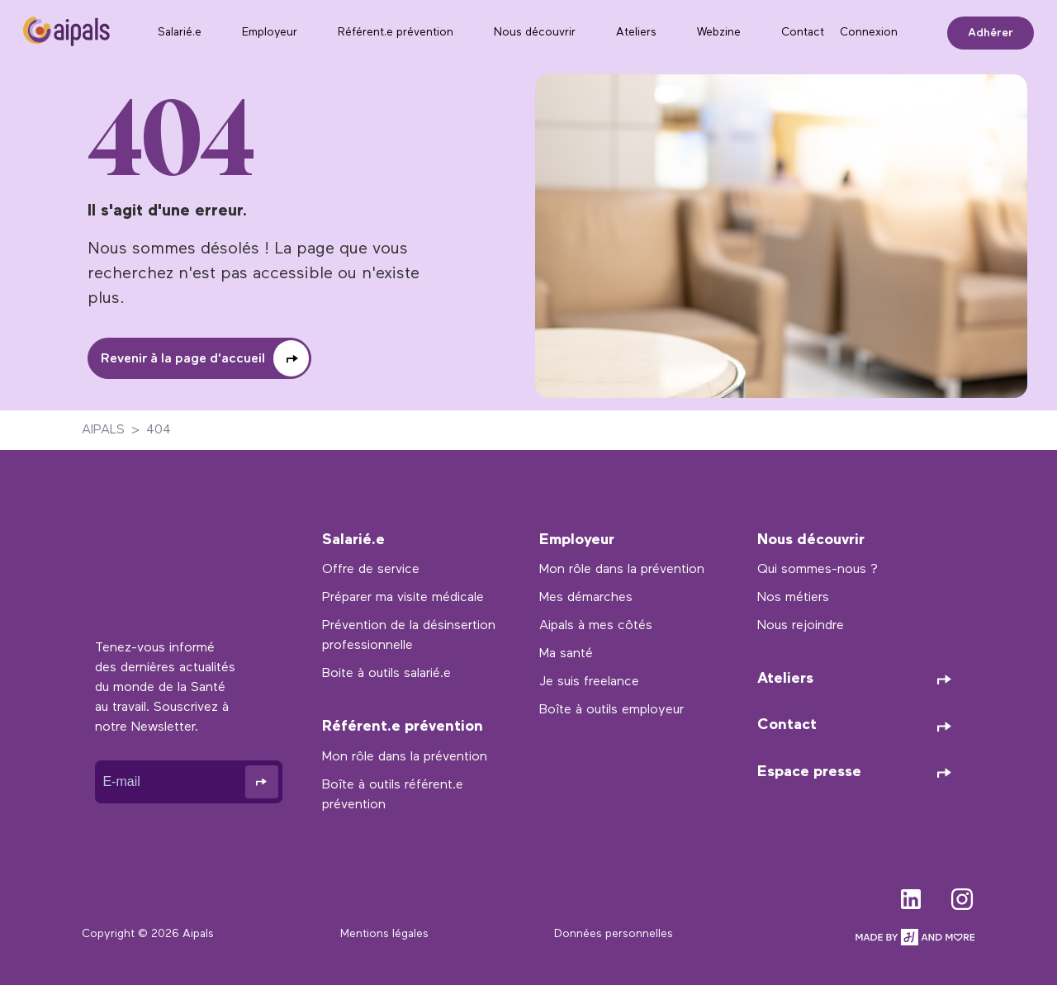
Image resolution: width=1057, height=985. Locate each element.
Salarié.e (179, 32)
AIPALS (103, 430)
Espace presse (809, 772)
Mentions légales (384, 934)
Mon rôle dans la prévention (404, 757)
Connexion (869, 32)
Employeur (269, 32)
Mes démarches (586, 597)
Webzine (719, 32)
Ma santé (566, 654)
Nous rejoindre (800, 625)
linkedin (911, 895)
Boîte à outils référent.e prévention (392, 795)
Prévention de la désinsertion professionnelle (408, 635)
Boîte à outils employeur (611, 710)
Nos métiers (793, 597)
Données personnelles (613, 934)
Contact (802, 32)
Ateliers (636, 32)
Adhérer (990, 33)
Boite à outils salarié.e (386, 673)
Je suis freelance (589, 682)
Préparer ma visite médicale (403, 597)
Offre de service (370, 569)
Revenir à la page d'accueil (183, 359)
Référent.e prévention (395, 32)
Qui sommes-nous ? (817, 569)
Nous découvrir (535, 32)
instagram (962, 895)
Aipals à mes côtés (595, 625)
